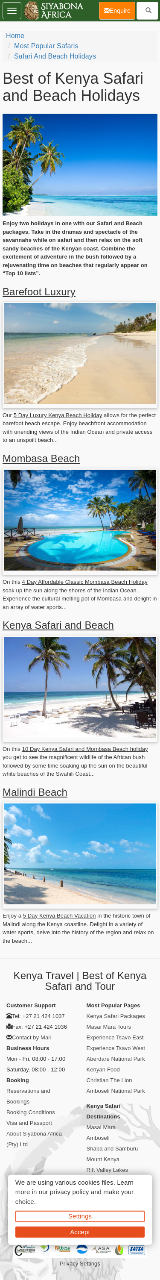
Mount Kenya (103, 1159)
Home (15, 35)
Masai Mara (101, 1127)
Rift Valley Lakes (107, 1170)
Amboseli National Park (116, 1091)
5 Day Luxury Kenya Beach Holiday (58, 415)
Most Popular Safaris (46, 46)
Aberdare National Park (116, 1059)
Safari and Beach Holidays (55, 56)
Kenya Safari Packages (116, 1016)
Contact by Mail (31, 1037)
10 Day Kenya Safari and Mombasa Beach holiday (85, 749)
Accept (80, 1231)
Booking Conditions (30, 1112)
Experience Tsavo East (115, 1037)
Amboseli (98, 1138)
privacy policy (69, 1191)
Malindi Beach (35, 792)
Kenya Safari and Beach (58, 625)
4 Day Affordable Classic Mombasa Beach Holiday (85, 582)
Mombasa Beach (41, 458)
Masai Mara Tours (109, 1027)
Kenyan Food (103, 1069)
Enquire (119, 10)
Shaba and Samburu (112, 1148)
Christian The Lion (109, 1080)
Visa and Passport (29, 1123)
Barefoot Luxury (39, 291)
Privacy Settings (80, 1263)
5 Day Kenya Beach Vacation (59, 915)
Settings (80, 1216)
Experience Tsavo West (116, 1048)
